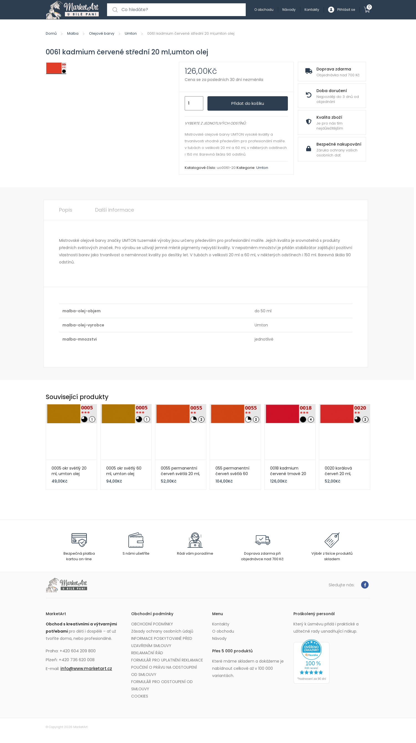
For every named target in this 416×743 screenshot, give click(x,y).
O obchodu (263, 9)
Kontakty (312, 9)
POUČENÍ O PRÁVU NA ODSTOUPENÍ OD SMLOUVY (164, 671)
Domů (51, 33)
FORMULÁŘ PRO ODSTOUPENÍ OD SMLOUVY (162, 685)
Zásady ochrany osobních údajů (162, 631)
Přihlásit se (341, 10)
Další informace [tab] (114, 209)
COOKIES (139, 696)
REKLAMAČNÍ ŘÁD (147, 653)
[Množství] (194, 103)
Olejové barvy (101, 33)
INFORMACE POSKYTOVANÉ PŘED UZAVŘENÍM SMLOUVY (161, 642)
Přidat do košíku (247, 103)
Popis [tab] (65, 209)
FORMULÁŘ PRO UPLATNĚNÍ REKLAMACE (167, 660)
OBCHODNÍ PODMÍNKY (152, 624)
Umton (131, 33)
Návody (289, 9)
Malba (72, 33)
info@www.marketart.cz (86, 668)
